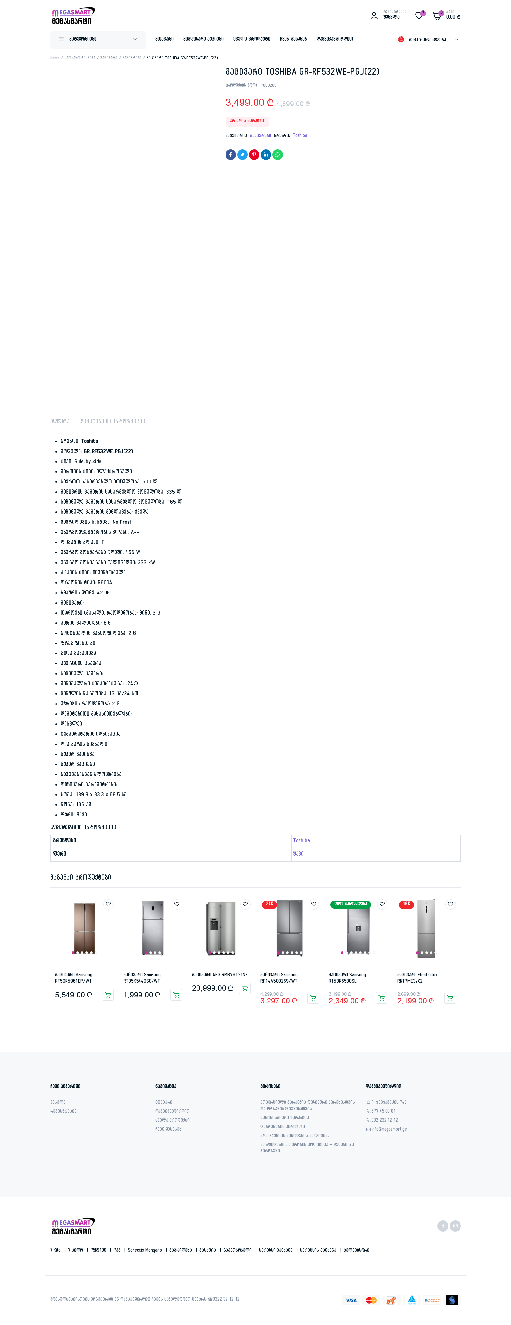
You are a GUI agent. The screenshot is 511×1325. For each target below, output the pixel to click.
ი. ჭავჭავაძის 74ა (389, 1103)
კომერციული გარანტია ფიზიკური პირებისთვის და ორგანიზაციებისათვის (307, 1106)
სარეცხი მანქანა (276, 1251)
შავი (298, 855)
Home (54, 59)
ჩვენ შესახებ (293, 40)
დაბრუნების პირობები (282, 1127)
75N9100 (99, 1251)
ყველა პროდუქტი (251, 40)
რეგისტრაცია (63, 1112)
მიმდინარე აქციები (203, 40)
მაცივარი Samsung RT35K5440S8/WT (142, 978)
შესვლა (58, 1103)
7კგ (118, 1251)
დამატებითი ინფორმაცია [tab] (112, 422)
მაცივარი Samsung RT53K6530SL (347, 978)
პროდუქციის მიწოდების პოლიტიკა (295, 1136)
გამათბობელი (238, 1251)
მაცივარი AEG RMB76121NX (220, 975)
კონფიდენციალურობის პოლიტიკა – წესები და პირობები (307, 1148)
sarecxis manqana (145, 1251)
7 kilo (56, 1251)
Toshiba (300, 136)
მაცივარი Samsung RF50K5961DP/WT (73, 978)
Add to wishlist (108, 904)
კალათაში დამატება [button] (107, 995)
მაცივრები (132, 59)
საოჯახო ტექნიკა (80, 59)
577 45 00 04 (384, 1112)
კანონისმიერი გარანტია (284, 1118)
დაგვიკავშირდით (335, 40)
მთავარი (164, 40)
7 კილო (76, 1251)
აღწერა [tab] (60, 422)
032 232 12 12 (385, 1121)
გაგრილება (181, 1251)
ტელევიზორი (357, 1251)
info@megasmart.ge (389, 1130)
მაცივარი (108, 59)
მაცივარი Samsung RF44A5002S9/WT (279, 978)
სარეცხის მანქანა (319, 1251)
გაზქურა (208, 1251)
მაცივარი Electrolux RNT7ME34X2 (417, 978)
